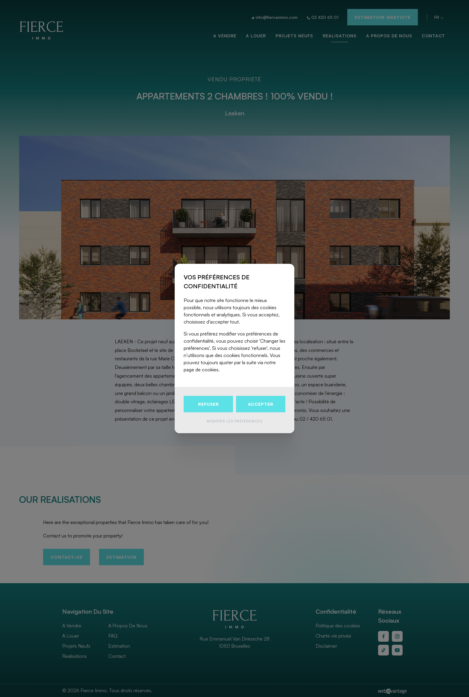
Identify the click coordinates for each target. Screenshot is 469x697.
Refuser (208, 404)
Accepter (260, 404)
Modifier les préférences (234, 421)
